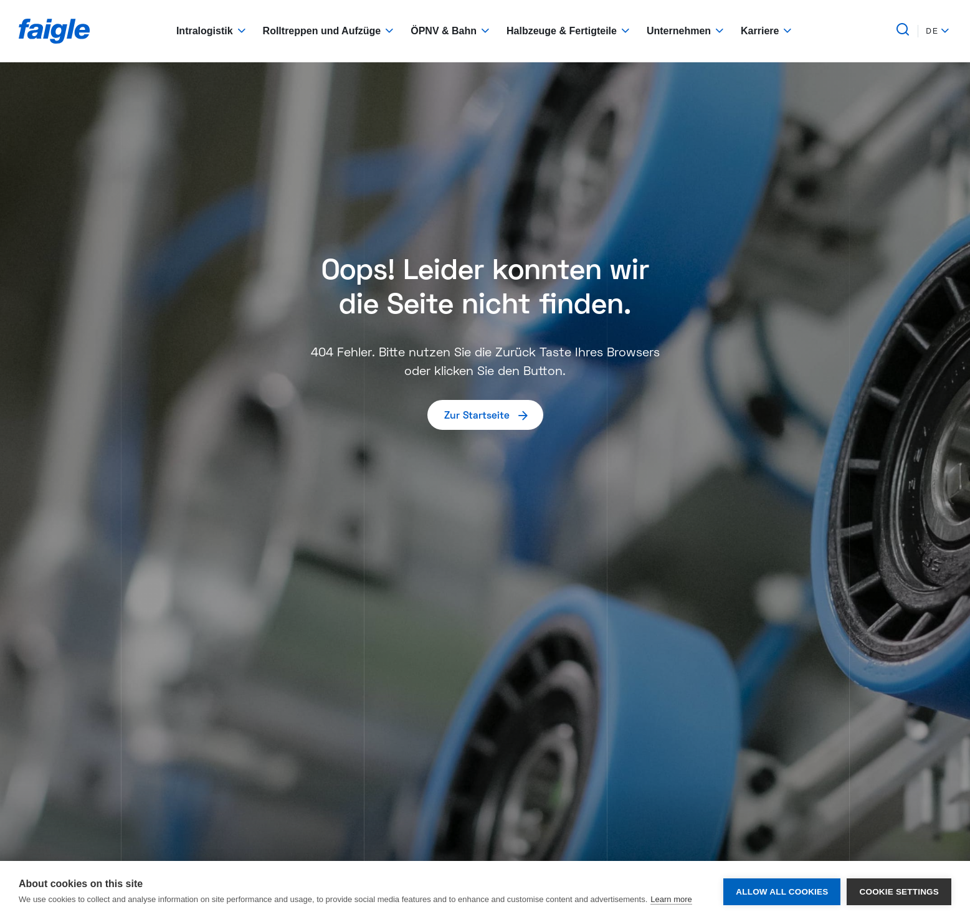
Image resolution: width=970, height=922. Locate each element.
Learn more (671, 899)
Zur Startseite (487, 415)
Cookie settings (899, 891)
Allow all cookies (782, 891)
